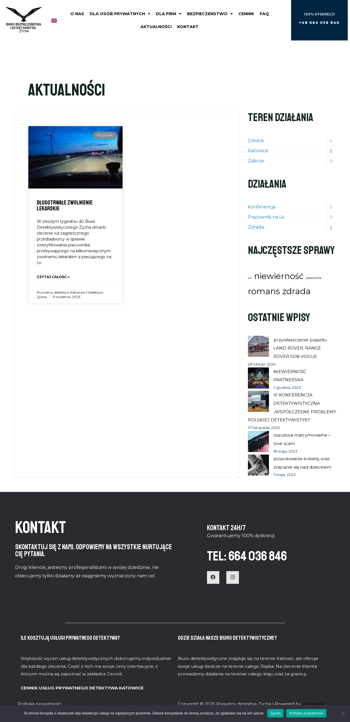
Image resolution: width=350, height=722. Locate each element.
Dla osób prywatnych (120, 14)
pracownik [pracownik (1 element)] (313, 278)
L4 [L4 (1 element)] (250, 278)
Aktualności (156, 26)
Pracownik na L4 (266, 217)
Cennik (246, 13)
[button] (319, 22)
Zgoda (275, 713)
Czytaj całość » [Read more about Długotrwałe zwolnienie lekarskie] (53, 277)
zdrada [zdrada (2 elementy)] (296, 291)
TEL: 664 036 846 (257, 563)
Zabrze (256, 161)
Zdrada (256, 227)
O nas (77, 13)
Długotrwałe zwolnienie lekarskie (65, 205)
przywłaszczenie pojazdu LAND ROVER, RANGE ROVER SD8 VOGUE (301, 348)
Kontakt (188, 26)
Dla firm (168, 14)
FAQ (264, 13)
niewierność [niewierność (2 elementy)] (279, 276)
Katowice (258, 150)
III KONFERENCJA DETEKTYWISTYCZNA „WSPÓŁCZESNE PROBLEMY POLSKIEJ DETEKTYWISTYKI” (285, 411)
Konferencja (261, 207)
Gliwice (256, 140)
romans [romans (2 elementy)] (264, 291)
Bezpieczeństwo (210, 14)
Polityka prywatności (306, 713)
